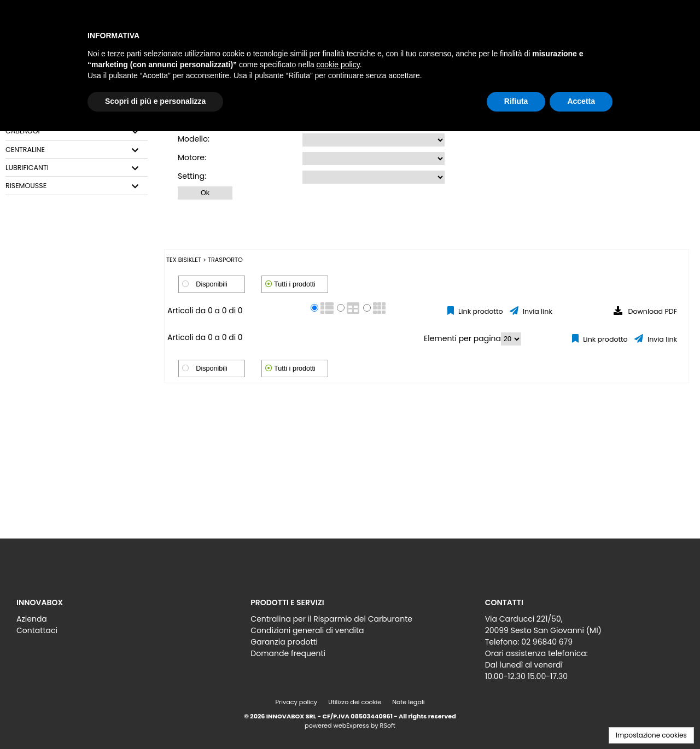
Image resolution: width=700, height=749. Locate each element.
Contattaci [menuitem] (36, 630)
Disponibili (211, 284)
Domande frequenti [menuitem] (287, 653)
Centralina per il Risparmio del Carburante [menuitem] (331, 618)
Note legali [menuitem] (408, 702)
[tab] (76, 131)
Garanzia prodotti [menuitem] (284, 641)
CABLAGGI (22, 131)
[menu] (115, 621)
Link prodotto (480, 311)
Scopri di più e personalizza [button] (155, 101)
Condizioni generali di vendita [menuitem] (307, 630)
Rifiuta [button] (516, 101)
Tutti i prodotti (295, 284)
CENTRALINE (25, 149)
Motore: (192, 157)
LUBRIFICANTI (27, 167)
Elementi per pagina (462, 338)
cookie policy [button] (338, 64)
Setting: (192, 176)
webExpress (351, 725)
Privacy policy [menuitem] (297, 702)
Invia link (536, 311)
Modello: (193, 138)
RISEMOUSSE (25, 186)
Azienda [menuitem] (31, 618)
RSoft (387, 725)
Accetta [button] (581, 101)
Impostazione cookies (651, 735)
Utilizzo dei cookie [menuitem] (354, 702)
